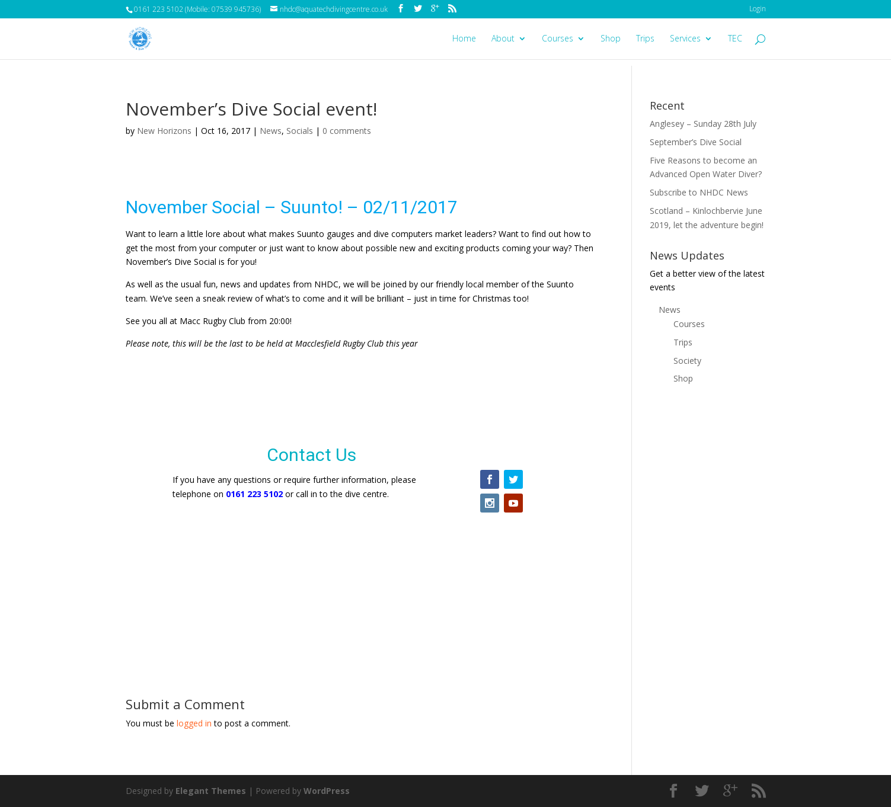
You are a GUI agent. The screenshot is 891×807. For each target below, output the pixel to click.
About (503, 39)
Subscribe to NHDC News (699, 192)
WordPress (327, 790)
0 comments (346, 130)
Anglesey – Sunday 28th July (703, 123)
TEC (735, 39)
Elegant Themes (210, 790)
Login (757, 9)
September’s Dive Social (696, 142)
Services (685, 39)
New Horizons (164, 130)
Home (464, 39)
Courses (557, 39)
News (271, 130)
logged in (194, 723)
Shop (611, 39)
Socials (299, 130)
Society (687, 360)
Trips (645, 39)
